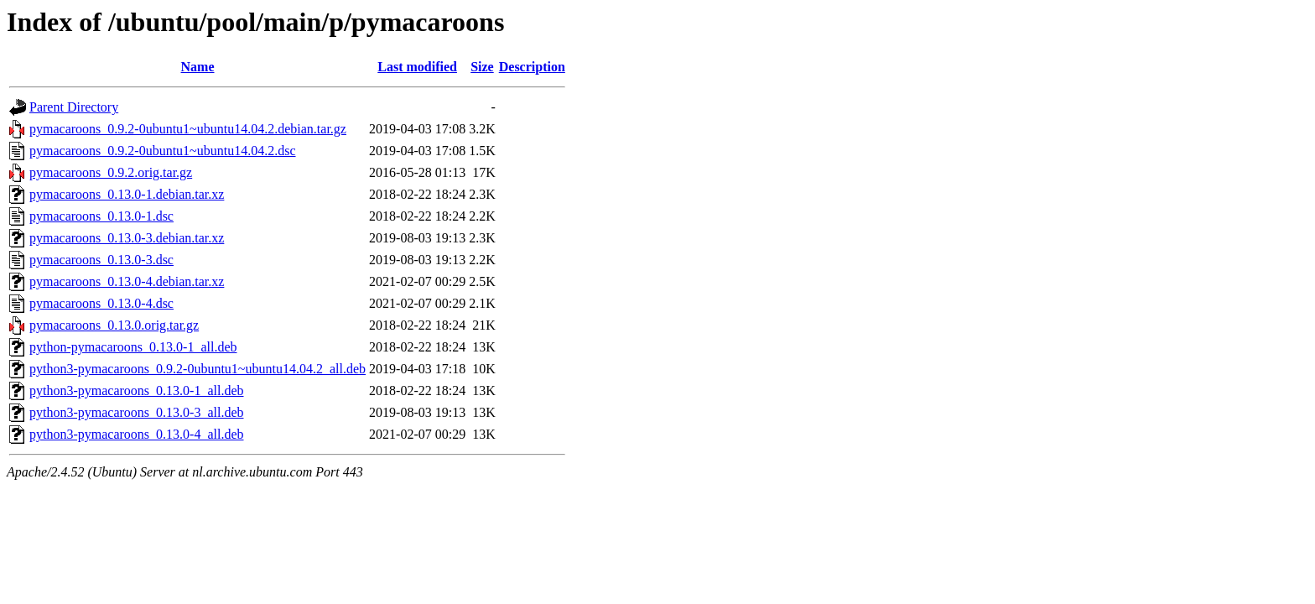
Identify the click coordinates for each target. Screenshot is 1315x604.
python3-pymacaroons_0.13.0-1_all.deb (136, 390)
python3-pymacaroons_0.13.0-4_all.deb (136, 434)
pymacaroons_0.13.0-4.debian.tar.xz (126, 281)
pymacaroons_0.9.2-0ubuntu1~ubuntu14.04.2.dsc (162, 150)
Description (532, 67)
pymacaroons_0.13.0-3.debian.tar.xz (126, 238)
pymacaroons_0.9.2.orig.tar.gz (110, 172)
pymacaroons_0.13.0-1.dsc (101, 216)
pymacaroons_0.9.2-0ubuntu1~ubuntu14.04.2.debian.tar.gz (187, 129)
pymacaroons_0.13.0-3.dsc (101, 260)
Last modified (417, 67)
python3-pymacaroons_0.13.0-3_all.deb (136, 412)
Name (198, 67)
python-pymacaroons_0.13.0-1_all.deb (133, 347)
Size (482, 67)
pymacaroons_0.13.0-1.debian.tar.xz (126, 194)
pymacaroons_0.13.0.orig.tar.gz (114, 325)
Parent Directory (73, 107)
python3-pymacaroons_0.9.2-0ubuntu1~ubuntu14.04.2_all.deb (197, 369)
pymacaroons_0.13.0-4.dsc (101, 303)
